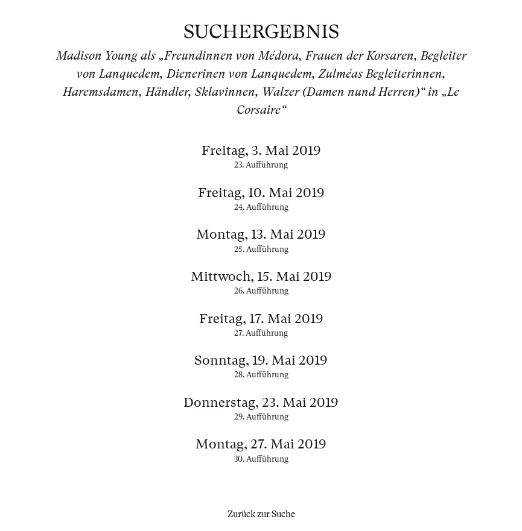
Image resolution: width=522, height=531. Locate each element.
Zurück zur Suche (261, 514)
